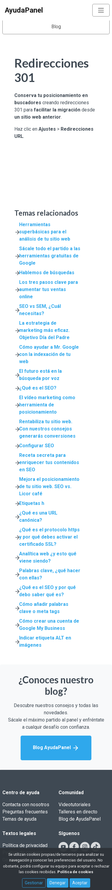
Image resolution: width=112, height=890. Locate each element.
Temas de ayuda (19, 819)
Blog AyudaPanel (56, 748)
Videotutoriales (74, 804)
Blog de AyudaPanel (80, 819)
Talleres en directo (78, 812)
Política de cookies (75, 872)
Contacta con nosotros (25, 804)
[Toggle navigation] (101, 10)
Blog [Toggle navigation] (56, 26)
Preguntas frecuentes (25, 812)
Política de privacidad (24, 845)
